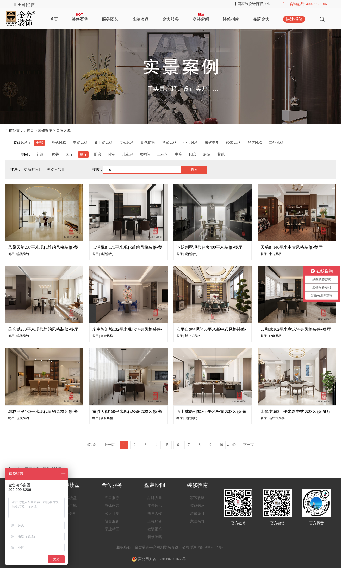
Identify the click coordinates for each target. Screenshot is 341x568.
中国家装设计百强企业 (252, 4)
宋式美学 (212, 143)
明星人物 (154, 513)
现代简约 (148, 143)
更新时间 (33, 169)
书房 (178, 154)
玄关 (55, 154)
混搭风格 (254, 143)
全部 (39, 143)
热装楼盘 (140, 19)
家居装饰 (197, 521)
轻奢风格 (233, 143)
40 (234, 445)
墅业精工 (112, 529)
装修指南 (231, 19)
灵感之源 (63, 130)
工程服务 (154, 521)
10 (221, 445)
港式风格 (126, 143)
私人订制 (112, 513)
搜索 (194, 169)
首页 (54, 19)
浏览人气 (55, 169)
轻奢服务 (112, 521)
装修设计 (197, 513)
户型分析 (69, 513)
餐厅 (83, 154)
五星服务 (112, 498)
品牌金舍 (261, 19)
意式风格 (169, 143)
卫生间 (162, 154)
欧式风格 (59, 143)
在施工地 (69, 506)
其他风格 (276, 143)
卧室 (111, 154)
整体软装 (112, 506)
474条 (91, 445)
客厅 (69, 154)
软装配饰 (154, 529)
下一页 (248, 445)
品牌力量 (154, 498)
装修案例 (80, 19)
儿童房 (127, 154)
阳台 (192, 154)
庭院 (206, 154)
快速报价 (294, 19)
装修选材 (197, 506)
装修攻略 (154, 537)
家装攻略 (197, 498)
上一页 (109, 445)
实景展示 (154, 506)
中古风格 (190, 143)
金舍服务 (170, 19)
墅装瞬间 (201, 19)
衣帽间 (145, 154)
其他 (221, 154)
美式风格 (80, 143)
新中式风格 (103, 143)
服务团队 (110, 19)
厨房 (97, 154)
